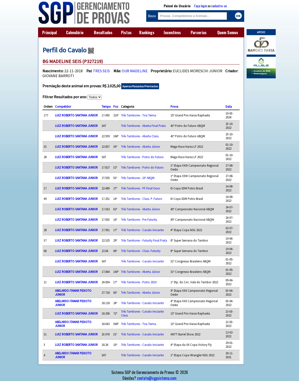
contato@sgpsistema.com (157, 378)
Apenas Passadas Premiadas (140, 86)
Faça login (200, 5)
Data (229, 106)
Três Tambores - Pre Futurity (139, 219)
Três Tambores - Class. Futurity (141, 251)
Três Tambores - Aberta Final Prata (143, 126)
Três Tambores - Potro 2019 (138, 282)
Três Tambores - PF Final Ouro (140, 188)
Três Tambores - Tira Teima (138, 115)
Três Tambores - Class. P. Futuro (141, 199)
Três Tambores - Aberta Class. (140, 136)
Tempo (106, 106)
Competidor (63, 106)
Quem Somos (227, 32)
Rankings (146, 32)
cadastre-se (219, 5)
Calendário (74, 32)
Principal (49, 32)
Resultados (103, 32)
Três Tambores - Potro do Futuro (142, 157)
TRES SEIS (101, 70)
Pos (115, 106)
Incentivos (172, 32)
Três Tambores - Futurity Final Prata (144, 240)
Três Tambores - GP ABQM (137, 178)
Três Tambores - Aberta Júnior (140, 146)
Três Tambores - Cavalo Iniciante (142, 230)
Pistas (126, 32)
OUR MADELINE (135, 70)
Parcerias (199, 32)
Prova (174, 106)
